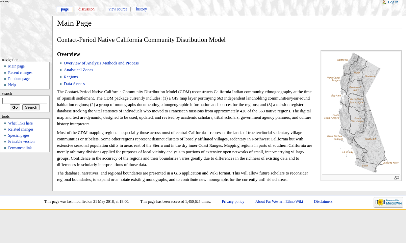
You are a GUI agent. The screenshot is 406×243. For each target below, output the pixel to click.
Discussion (86, 9)
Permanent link (20, 148)
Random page (18, 79)
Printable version (21, 141)
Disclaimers (323, 201)
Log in (393, 2)
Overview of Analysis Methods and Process (101, 63)
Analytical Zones (78, 70)
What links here (20, 123)
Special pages (18, 135)
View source (118, 9)
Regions (71, 77)
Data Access (74, 83)
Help (12, 85)
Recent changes (20, 73)
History (141, 9)
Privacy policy (233, 201)
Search (7, 93)
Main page (16, 66)
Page (65, 9)
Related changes (20, 129)
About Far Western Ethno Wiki (279, 201)
